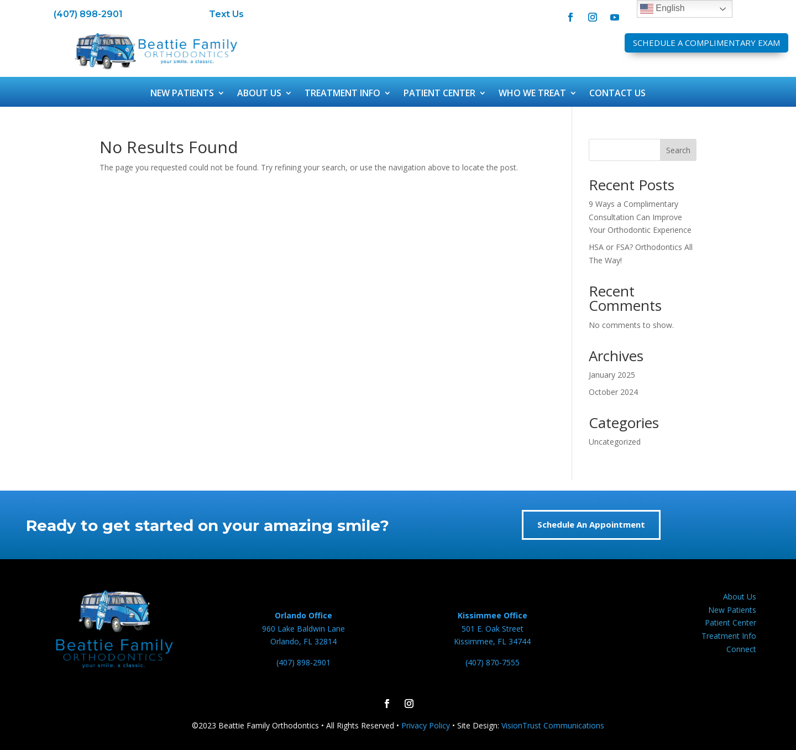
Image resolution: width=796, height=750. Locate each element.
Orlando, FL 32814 (303, 641)
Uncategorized (615, 441)
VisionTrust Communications (552, 725)
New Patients (182, 94)
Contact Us (617, 94)
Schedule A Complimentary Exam (706, 42)
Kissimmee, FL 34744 (492, 641)
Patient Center (439, 94)
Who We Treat (532, 94)
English (662, 8)
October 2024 (613, 392)
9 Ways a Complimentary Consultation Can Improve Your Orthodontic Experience (640, 217)
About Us (259, 94)
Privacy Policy (425, 725)
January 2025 (612, 374)
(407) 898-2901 (88, 14)
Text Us (226, 14)
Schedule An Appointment (591, 524)
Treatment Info (342, 94)
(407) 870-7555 (492, 662)
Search (678, 150)
